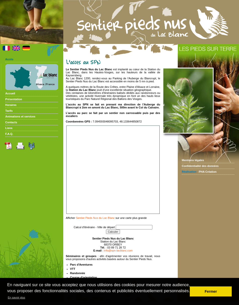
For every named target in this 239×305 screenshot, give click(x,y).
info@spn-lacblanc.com (118, 250)
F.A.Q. (9, 133)
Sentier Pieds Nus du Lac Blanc (95, 217)
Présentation (13, 99)
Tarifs (9, 110)
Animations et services (20, 116)
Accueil (10, 93)
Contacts (11, 122)
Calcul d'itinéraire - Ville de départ (94, 227)
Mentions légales (193, 160)
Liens (9, 128)
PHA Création (208, 171)
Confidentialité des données (200, 165)
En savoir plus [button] (16, 297)
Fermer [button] (211, 291)
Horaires (11, 104)
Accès (9, 59)
